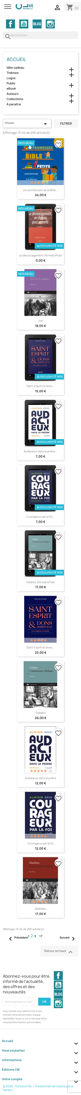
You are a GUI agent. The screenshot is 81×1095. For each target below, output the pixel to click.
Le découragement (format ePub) (40, 255)
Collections (15, 99)
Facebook (10, 23)
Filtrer (66, 123)
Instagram (50, 23)
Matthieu (40, 908)
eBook (11, 89)
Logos (11, 78)
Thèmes (13, 73)
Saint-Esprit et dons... (40, 386)
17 (41, 936)
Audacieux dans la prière (40, 778)
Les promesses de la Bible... (40, 190)
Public (11, 83)
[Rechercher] (40, 35)
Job (40, 320)
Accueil (16, 59)
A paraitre (14, 104)
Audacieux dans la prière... (40, 451)
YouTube (23, 23)
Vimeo (37, 23)
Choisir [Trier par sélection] (27, 124)
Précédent (17, 938)
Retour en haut (59, 951)
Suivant (68, 938)
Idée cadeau (15, 68)
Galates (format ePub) (40, 582)
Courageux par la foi (40, 843)
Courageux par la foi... (40, 516)
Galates (41, 713)
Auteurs (13, 94)
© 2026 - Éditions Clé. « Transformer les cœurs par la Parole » (38, 1088)
